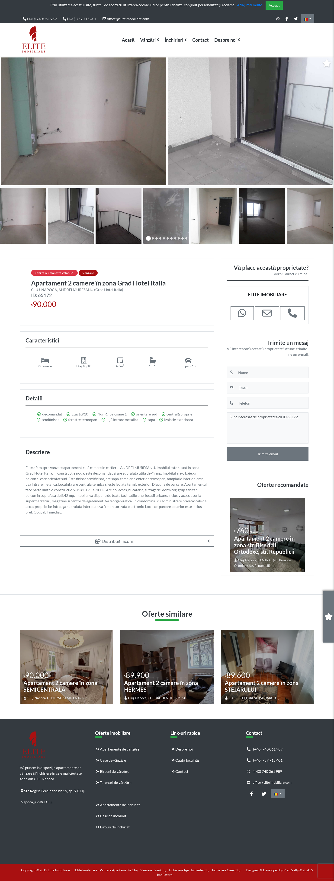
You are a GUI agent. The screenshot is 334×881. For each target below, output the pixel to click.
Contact (200, 40)
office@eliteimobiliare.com (126, 18)
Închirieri (174, 40)
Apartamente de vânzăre (117, 749)
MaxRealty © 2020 (297, 870)
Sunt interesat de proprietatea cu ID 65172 (267, 428)
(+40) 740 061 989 (40, 18)
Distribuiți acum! (115, 541)
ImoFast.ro (165, 875)
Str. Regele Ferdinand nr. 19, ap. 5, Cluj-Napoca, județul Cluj (53, 792)
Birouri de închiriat (113, 827)
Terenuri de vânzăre (113, 782)
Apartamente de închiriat (118, 804)
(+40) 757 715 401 (79, 18)
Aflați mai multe (249, 5)
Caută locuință (185, 760)
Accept (274, 5)
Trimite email (267, 454)
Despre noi (225, 40)
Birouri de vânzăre (112, 771)
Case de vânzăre (111, 760)
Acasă (128, 40)
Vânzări (148, 40)
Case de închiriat (111, 816)
